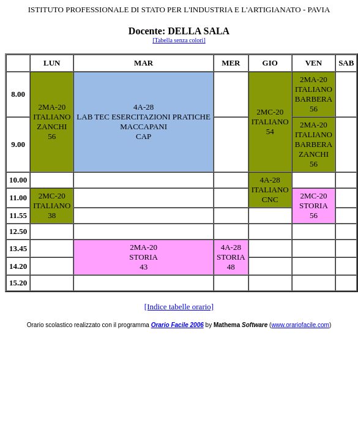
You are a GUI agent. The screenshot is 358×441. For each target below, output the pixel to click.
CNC (270, 199)
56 (52, 136)
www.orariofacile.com (300, 325)
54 (270, 131)
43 (143, 266)
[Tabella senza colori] (178, 40)
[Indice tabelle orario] (179, 306)
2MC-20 (269, 111)
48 (231, 266)
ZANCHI (52, 126)
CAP (143, 136)
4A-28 (143, 106)
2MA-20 (51, 106)
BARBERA (313, 99)
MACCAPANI (143, 126)
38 (52, 215)
